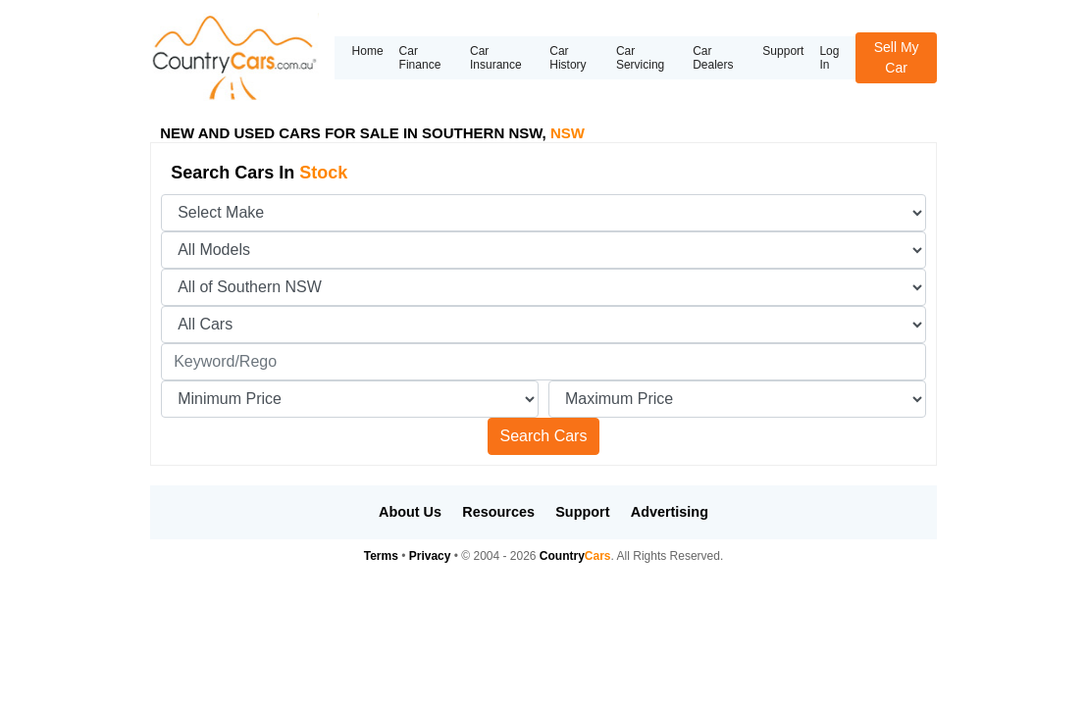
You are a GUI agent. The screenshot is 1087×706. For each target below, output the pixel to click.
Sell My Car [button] (896, 57)
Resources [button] (498, 512)
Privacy (430, 556)
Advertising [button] (669, 512)
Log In (829, 58)
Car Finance (420, 58)
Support (782, 51)
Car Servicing (640, 58)
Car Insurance (496, 58)
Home (368, 51)
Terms (381, 556)
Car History (567, 58)
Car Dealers (713, 58)
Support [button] (582, 512)
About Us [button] (410, 512)
